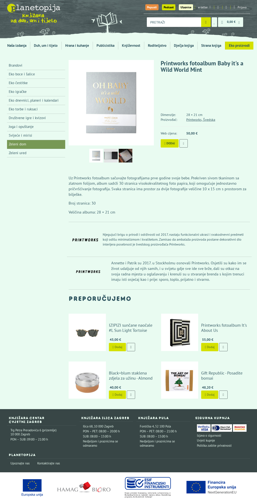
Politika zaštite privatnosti (214, 430)
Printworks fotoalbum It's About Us (217, 320)
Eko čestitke (18, 82)
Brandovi (15, 65)
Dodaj (169, 143)
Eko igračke (18, 91)
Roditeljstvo (157, 45)
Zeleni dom (17, 144)
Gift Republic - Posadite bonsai (221, 363)
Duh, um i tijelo (46, 45)
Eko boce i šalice (22, 74)
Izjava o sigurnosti (209, 420)
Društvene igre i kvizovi (27, 118)
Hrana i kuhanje (77, 45)
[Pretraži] (206, 22)
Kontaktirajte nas (48, 448)
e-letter (204, 7)
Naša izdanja (16, 45)
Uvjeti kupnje (206, 425)
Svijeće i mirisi (20, 135)
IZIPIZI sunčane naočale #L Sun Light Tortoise (126, 320)
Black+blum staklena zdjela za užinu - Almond (129, 360)
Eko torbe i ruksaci (23, 109)
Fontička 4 (147, 411)
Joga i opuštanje (21, 126)
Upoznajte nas (20, 448)
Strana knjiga (211, 45)
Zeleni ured (17, 153)
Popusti (152, 7)
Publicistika (105, 45)
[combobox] (174, 22)
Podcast (169, 7)
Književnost (131, 45)
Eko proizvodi (239, 45)
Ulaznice (185, 7)
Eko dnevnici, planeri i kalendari (34, 100)
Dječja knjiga (184, 45)
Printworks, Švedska (200, 119)
